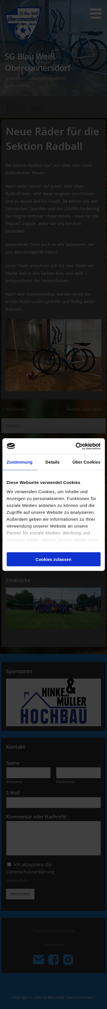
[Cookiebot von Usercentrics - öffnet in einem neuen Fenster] (76, 446)
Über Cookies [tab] (86, 462)
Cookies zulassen (54, 559)
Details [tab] (52, 462)
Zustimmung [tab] (20, 462)
